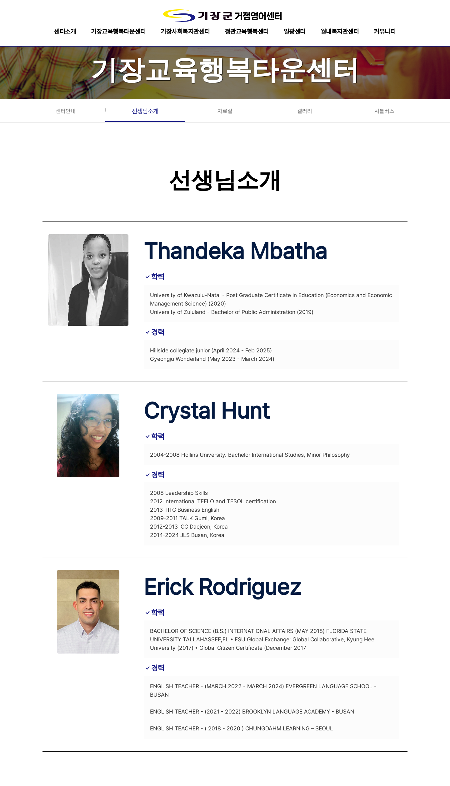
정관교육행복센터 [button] (247, 31)
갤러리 (304, 111)
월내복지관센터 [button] (340, 31)
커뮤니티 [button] (385, 31)
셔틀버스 (384, 111)
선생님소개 (145, 111)
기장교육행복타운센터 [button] (118, 31)
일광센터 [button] (295, 31)
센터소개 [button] (65, 31)
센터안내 (66, 111)
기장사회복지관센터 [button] (185, 31)
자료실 (225, 111)
